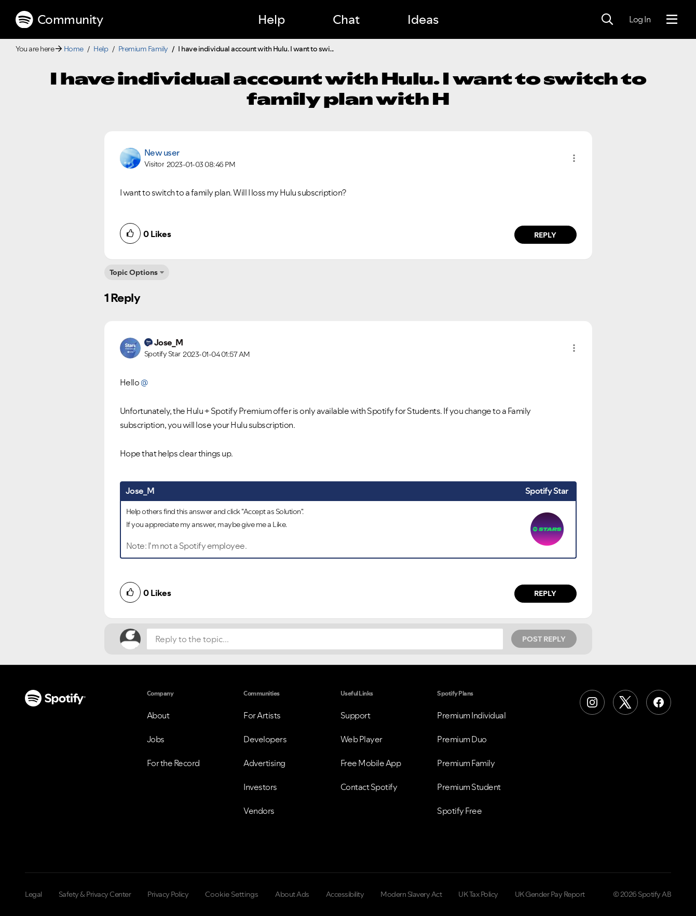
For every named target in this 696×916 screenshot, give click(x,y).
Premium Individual (471, 715)
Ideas (423, 19)
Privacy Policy (167, 894)
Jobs (156, 739)
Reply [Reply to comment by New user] (545, 235)
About (158, 715)
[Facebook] (658, 702)
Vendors (259, 810)
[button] (574, 158)
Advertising (264, 763)
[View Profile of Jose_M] (168, 342)
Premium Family (143, 49)
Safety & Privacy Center (95, 894)
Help (271, 19)
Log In (639, 19)
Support (355, 715)
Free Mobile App (370, 763)
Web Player (361, 739)
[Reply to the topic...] (325, 639)
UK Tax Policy (478, 894)
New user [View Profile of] (162, 152)
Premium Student (469, 787)
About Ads (292, 894)
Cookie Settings (231, 894)
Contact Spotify (369, 787)
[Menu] (671, 19)
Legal (33, 894)
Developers (264, 739)
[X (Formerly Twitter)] (625, 702)
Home (74, 49)
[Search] (607, 19)
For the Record (173, 763)
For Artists (262, 715)
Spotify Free (459, 810)
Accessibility (345, 894)
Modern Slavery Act (411, 894)
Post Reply (544, 639)
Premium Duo (462, 739)
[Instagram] (592, 702)
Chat (346, 19)
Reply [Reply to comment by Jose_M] (545, 593)
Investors (260, 787)
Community (59, 20)
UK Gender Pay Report (550, 894)
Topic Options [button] (134, 272)
